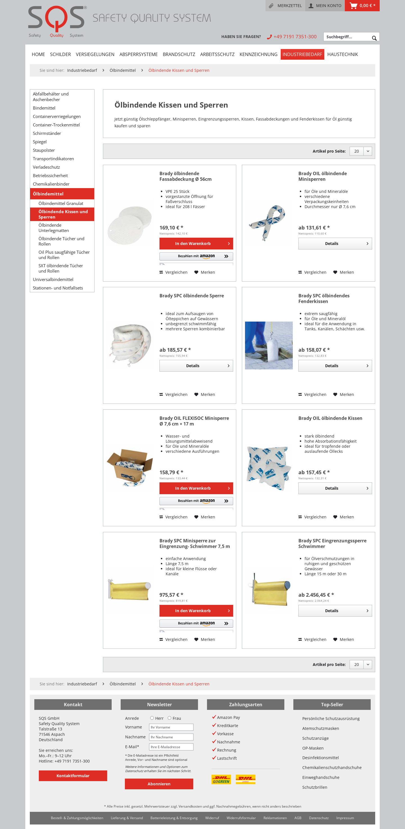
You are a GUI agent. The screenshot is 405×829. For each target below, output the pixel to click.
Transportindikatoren (53, 158)
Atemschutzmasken (320, 728)
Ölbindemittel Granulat (61, 203)
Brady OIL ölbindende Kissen (330, 418)
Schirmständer (47, 133)
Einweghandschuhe (320, 777)
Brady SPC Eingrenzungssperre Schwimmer (332, 543)
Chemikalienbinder (51, 184)
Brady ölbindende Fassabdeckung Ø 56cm (185, 176)
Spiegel (40, 141)
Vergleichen (173, 272)
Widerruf (212, 817)
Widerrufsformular (241, 817)
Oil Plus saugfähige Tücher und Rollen (64, 254)
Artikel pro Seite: (329, 151)
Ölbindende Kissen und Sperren (63, 214)
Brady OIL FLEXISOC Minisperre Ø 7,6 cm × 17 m (194, 421)
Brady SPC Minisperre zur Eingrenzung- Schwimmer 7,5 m (194, 543)
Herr (157, 718)
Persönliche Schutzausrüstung (331, 718)
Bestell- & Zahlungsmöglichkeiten (77, 817)
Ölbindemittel (48, 194)
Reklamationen (275, 817)
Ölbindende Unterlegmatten (54, 227)
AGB (298, 817)
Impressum (345, 817)
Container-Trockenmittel (56, 125)
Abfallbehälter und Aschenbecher (51, 96)
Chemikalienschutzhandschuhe (332, 767)
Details (346, 242)
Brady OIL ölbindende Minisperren (322, 176)
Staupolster (44, 150)
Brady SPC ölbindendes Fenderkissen (324, 298)
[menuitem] (285, 5)
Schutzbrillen (314, 787)
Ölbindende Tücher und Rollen (61, 241)
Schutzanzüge (315, 738)
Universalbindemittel (53, 279)
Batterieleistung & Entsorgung (174, 817)
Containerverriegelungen (57, 116)
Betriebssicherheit (50, 175)
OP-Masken (313, 748)
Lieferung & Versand (127, 817)
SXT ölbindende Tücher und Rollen (61, 268)
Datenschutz (319, 817)
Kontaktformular (73, 775)
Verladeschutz (46, 167)
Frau (174, 718)
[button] (196, 258)
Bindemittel (44, 108)
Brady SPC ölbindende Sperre (191, 296)
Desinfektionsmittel (320, 757)
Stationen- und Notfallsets (58, 288)
